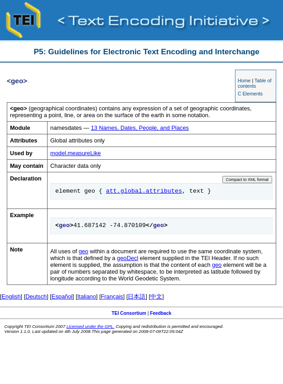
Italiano (86, 296)
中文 (156, 296)
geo (83, 251)
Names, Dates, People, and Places (140, 127)
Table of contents (254, 83)
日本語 (136, 296)
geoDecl (127, 258)
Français (112, 296)
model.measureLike (75, 153)
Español (62, 296)
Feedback (160, 313)
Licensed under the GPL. (91, 326)
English (11, 296)
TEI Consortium (129, 313)
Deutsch (36, 296)
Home (244, 80)
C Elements (250, 93)
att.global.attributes (144, 191)
